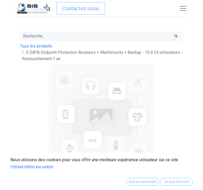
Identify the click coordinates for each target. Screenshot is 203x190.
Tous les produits (36, 46)
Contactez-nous (80, 8)
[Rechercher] (176, 36)
